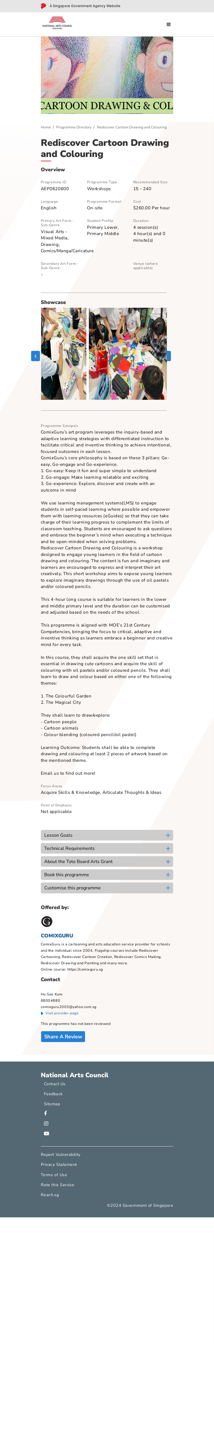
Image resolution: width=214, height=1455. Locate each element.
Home (46, 127)
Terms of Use (54, 1175)
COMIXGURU (57, 935)
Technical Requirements (69, 848)
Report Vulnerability (60, 1154)
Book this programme (66, 875)
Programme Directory (73, 127)
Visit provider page (59, 1013)
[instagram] (46, 1124)
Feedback (53, 1094)
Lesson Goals (58, 835)
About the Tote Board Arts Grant (78, 861)
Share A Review (63, 1036)
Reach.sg (50, 1195)
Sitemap (52, 1104)
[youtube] (46, 1134)
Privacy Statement (59, 1164)
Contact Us (55, 1084)
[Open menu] (168, 24)
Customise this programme (72, 888)
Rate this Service (57, 1185)
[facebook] (45, 1114)
